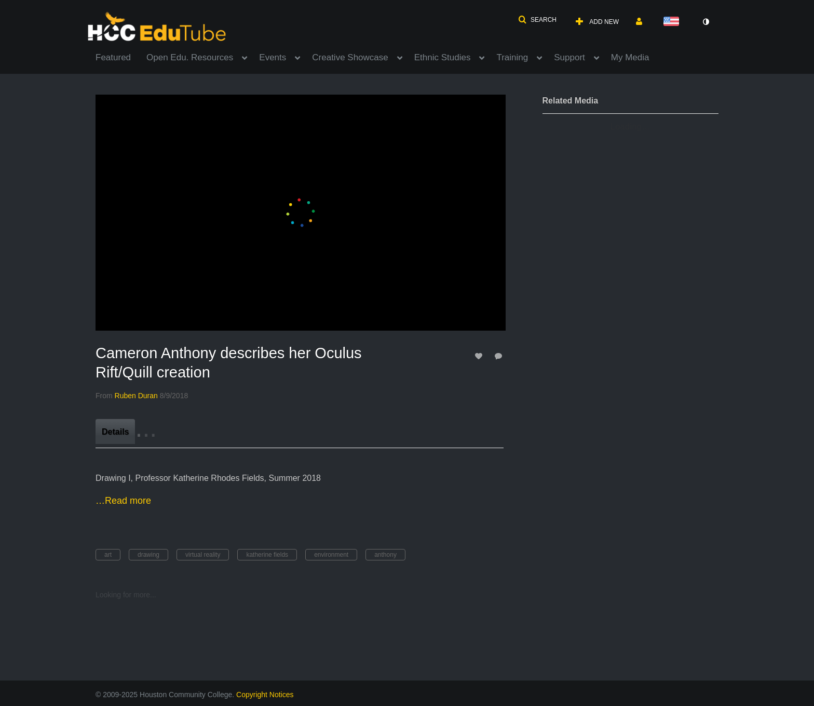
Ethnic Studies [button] (442, 57)
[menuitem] (121, 56)
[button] (537, 19)
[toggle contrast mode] (705, 21)
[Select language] (673, 22)
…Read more (123, 500)
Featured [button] (113, 57)
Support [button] (569, 57)
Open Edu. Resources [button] (189, 57)
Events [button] (272, 57)
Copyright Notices (265, 694)
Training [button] (512, 57)
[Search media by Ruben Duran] (136, 395)
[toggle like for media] (480, 355)
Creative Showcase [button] (350, 57)
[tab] (115, 431)
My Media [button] (630, 57)
